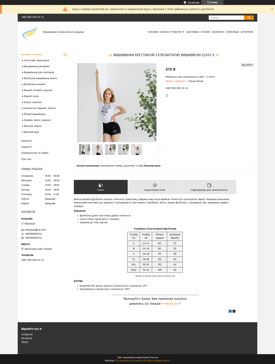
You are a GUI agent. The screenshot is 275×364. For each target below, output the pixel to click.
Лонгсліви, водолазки (36, 60)
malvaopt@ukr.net (35, 229)
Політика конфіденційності (156, 360)
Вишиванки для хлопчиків (39, 72)
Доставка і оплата (198, 32)
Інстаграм (247, 32)
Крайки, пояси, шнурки (37, 120)
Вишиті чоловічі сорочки (38, 90)
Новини (26, 140)
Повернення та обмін (35, 152)
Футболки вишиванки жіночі (40, 78)
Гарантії (26, 146)
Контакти (218, 32)
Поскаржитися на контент (129, 360)
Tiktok (24, 342)
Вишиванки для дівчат (37, 66)
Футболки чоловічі (34, 84)
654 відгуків (193, 2)
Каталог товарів (170, 32)
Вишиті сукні (31, 96)
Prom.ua (154, 357)
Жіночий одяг (31, 132)
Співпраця (232, 32)
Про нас (26, 159)
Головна (153, 32)
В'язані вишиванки (34, 114)
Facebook (26, 338)
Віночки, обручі (32, 126)
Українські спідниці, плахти (39, 108)
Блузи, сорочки (33, 102)
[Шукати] (249, 17)
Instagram (27, 334)
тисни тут (171, 304)
